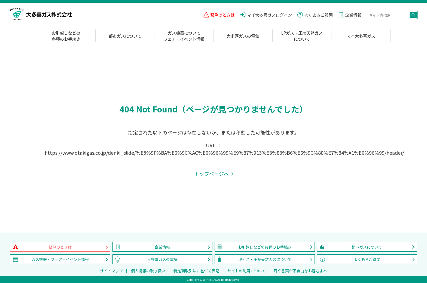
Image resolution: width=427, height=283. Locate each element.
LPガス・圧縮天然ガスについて (302, 36)
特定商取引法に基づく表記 (196, 270)
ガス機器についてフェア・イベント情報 (184, 36)
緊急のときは (60, 247)
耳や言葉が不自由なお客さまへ (300, 270)
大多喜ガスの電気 (243, 36)
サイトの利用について (246, 270)
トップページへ (211, 173)
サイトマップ (111, 270)
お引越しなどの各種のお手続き (66, 36)
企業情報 (162, 247)
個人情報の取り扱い (148, 270)
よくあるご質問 (366, 259)
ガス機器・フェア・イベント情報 (60, 259)
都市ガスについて (125, 36)
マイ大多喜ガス (361, 36)
